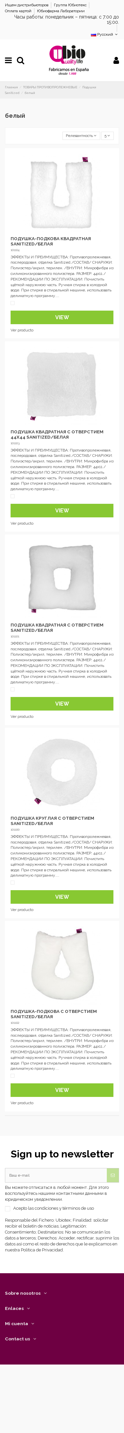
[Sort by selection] (81, 136)
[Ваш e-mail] (56, 1175)
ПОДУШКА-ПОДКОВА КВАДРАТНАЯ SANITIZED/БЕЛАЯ (51, 241)
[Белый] (13, 303)
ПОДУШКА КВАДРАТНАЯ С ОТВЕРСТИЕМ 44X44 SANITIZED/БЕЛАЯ (57, 434)
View (62, 317)
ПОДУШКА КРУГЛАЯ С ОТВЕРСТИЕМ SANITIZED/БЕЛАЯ (52, 820)
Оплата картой (18, 11)
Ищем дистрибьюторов (27, 5)
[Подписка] (113, 1175)
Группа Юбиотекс (71, 5)
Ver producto (22, 330)
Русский (105, 34)
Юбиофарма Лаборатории (61, 11)
